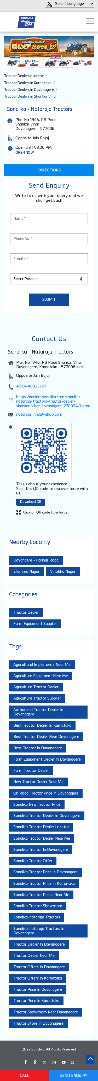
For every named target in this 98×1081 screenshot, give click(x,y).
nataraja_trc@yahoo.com (39, 414)
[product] (49, 278)
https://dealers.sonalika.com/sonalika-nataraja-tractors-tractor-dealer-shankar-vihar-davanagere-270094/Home (53, 401)
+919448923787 (31, 386)
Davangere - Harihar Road (36, 560)
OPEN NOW (24, 152)
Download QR (30, 502)
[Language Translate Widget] (73, 4)
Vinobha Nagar (63, 572)
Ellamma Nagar (26, 572)
